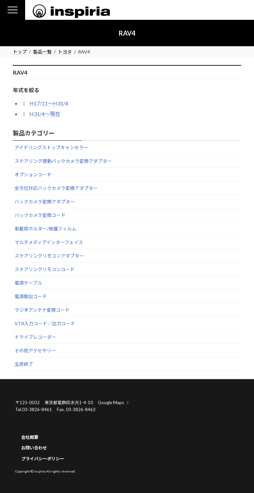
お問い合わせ (34, 447)
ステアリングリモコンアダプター (49, 256)
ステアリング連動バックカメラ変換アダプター (63, 161)
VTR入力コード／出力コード (45, 323)
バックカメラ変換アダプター (45, 201)
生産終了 (24, 364)
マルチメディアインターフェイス (49, 242)
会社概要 (29, 437)
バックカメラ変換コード (40, 215)
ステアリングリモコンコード (45, 269)
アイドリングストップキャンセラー (51, 147)
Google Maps (114, 402)
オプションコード (33, 174)
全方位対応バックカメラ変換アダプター (56, 188)
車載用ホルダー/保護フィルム (45, 228)
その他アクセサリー (35, 350)
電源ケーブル (28, 283)
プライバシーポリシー (42, 458)
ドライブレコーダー (35, 337)
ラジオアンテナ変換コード (42, 310)
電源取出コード (31, 296)
